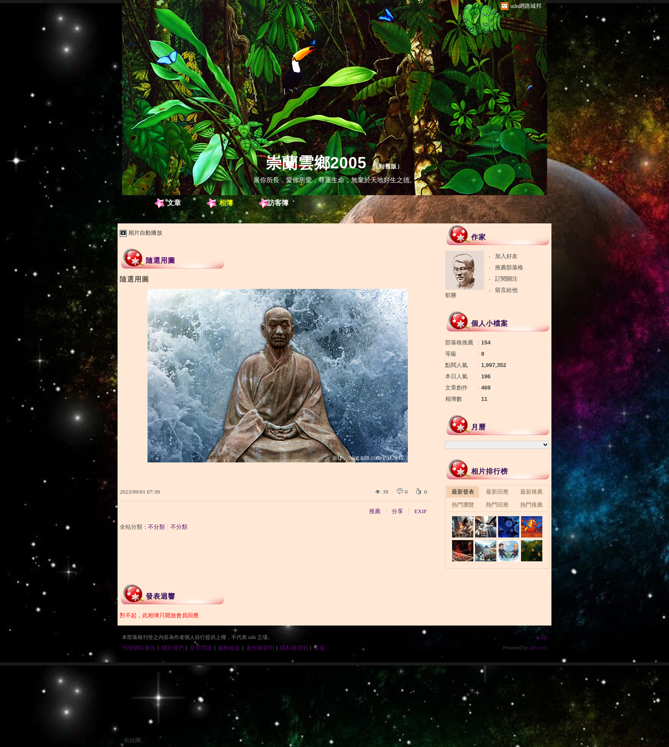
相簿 (226, 202)
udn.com (538, 648)
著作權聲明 (260, 648)
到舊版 (388, 166)
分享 (397, 511)
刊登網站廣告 (139, 648)
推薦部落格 (509, 267)
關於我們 (172, 648)
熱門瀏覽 (463, 504)
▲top (541, 637)
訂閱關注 (506, 278)
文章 (174, 202)
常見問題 (201, 648)
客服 (319, 648)
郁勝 (450, 295)
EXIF (420, 511)
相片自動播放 (145, 232)
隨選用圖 (160, 260)
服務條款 (229, 648)
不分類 (156, 527)
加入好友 (506, 256)
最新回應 (497, 491)
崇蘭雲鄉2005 (316, 163)
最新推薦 (531, 491)
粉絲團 (132, 740)
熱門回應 (497, 504)
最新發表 (463, 491)
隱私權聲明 (294, 648)
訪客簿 (278, 202)
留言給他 (506, 290)
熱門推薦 (531, 504)
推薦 (374, 511)
